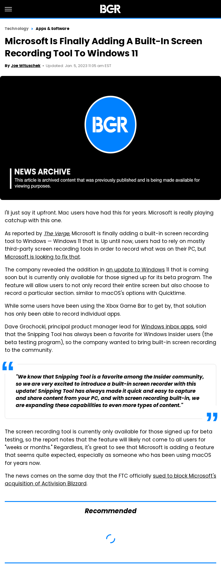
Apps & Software (52, 28)
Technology (17, 28)
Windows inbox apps (167, 327)
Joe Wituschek (25, 65)
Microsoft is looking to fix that (42, 257)
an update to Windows (135, 270)
